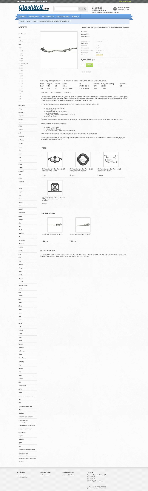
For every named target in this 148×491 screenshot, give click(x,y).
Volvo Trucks (22, 358)
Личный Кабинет (69, 475)
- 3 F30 (21, 73)
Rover (20, 289)
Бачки (20, 375)
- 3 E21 (21, 55)
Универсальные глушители (26, 449)
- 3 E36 (21, 60)
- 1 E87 (21, 53)
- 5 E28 (21, 76)
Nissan (20, 250)
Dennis (20, 143)
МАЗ (19, 410)
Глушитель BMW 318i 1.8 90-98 (80, 234)
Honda (20, 167)
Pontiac (20, 275)
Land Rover (21, 212)
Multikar (21, 244)
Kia (19, 206)
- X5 (20, 96)
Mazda (20, 230)
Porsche (20, 278)
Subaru (20, 320)
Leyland (20, 219)
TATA (20, 334)
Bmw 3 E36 (84, 32)
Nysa (19, 254)
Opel (19, 261)
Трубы (20, 442)
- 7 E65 (21, 88)
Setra (20, 302)
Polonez (20, 271)
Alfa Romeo (21, 34)
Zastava (20, 368)
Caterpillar (21, 105)
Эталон (20, 462)
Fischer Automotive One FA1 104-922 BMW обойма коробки (109, 169)
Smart (20, 309)
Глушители (22, 16)
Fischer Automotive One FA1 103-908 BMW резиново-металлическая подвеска (53, 198)
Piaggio (20, 268)
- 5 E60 (21, 81)
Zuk (19, 372)
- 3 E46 (21, 65)
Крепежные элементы (25, 406)
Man (19, 226)
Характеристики (55, 92)
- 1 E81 (21, 50)
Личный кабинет (31, 1)
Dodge (20, 147)
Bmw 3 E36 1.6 (85, 34)
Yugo (19, 365)
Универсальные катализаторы (23, 454)
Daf (19, 133)
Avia (19, 44)
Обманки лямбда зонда (25, 417)
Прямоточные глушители (26, 425)
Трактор (21, 439)
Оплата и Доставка (63, 16)
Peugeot (20, 264)
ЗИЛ (19, 399)
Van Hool (21, 347)
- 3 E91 (21, 70)
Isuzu (20, 185)
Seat (19, 299)
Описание (44, 92)
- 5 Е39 (21, 83)
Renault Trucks (22, 285)
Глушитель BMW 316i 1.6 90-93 (52, 234)
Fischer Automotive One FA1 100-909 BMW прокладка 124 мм (53, 169)
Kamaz (20, 202)
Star (19, 316)
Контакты (75, 16)
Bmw (19, 48)
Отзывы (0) (67, 92)
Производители (34, 16)
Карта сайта (23, 477)
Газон (20, 389)
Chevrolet (21, 112)
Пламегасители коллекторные (23, 421)
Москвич (21, 413)
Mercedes (21, 233)
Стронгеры (21, 432)
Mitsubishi (21, 240)
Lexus (20, 216)
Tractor (20, 344)
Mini (19, 237)
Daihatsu (21, 136)
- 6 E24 (21, 86)
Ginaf (20, 164)
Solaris (20, 313)
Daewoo (20, 129)
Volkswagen (21, 351)
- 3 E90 (21, 68)
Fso (19, 157)
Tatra (20, 337)
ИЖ (19, 403)
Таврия (20, 436)
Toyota (20, 340)
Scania (20, 295)
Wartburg (21, 361)
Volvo (20, 354)
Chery (20, 109)
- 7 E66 (21, 91)
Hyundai (20, 171)
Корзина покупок (42, 1)
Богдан (20, 378)
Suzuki (20, 323)
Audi (19, 37)
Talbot (20, 327)
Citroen (20, 119)
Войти (121, 1)
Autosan (20, 41)
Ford (19, 154)
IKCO (20, 178)
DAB (19, 122)
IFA (19, 174)
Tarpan (20, 330)
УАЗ (19, 446)
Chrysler (20, 116)
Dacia (20, 126)
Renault (20, 282)
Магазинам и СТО (48, 16)
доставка (86, 256)
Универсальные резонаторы (27, 458)
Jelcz (19, 199)
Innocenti (21, 181)
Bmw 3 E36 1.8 (85, 36)
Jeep (19, 195)
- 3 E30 (21, 58)
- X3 (20, 93)
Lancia (20, 209)
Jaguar (20, 192)
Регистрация (127, 1)
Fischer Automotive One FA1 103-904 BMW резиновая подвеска (81, 169)
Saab (19, 292)
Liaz (19, 223)
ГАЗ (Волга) (22, 385)
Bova (19, 102)
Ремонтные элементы (25, 429)
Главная (22, 1)
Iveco (20, 188)
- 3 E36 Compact (23, 63)
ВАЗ (19, 382)
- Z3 (20, 98)
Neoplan (20, 247)
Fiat (19, 150)
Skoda (20, 306)
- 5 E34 (21, 78)
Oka (19, 257)
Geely (20, 161)
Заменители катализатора (26, 396)
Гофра (20, 392)
